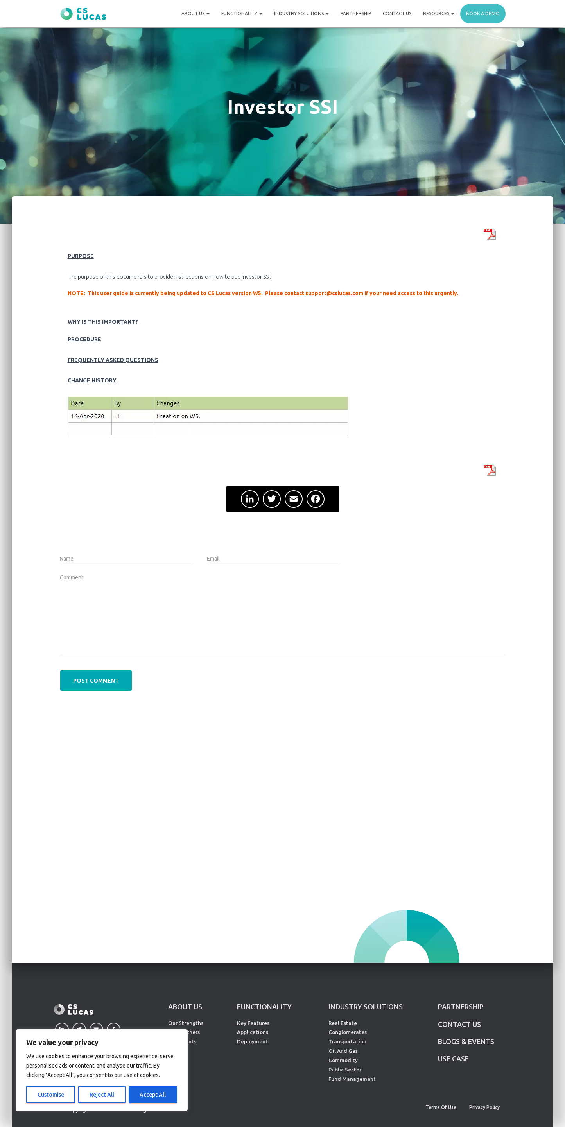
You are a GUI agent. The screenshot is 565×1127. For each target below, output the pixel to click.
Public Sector (344, 1069)
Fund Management (352, 1079)
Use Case (453, 1058)
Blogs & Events (466, 1041)
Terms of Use (440, 1107)
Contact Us (397, 13)
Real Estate (342, 1023)
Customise (51, 1094)
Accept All (153, 1094)
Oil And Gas (343, 1051)
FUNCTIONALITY (264, 1007)
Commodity (343, 1060)
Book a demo (483, 13)
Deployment (252, 1041)
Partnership (356, 13)
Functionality (241, 13)
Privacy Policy (484, 1107)
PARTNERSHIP (461, 1007)
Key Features (253, 1023)
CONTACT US (459, 1024)
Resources (438, 13)
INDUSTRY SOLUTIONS (365, 1007)
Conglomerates (347, 1032)
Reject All (102, 1094)
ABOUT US (185, 1007)
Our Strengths (185, 1023)
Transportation (347, 1041)
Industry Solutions (301, 13)
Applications (252, 1032)
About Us (195, 13)
